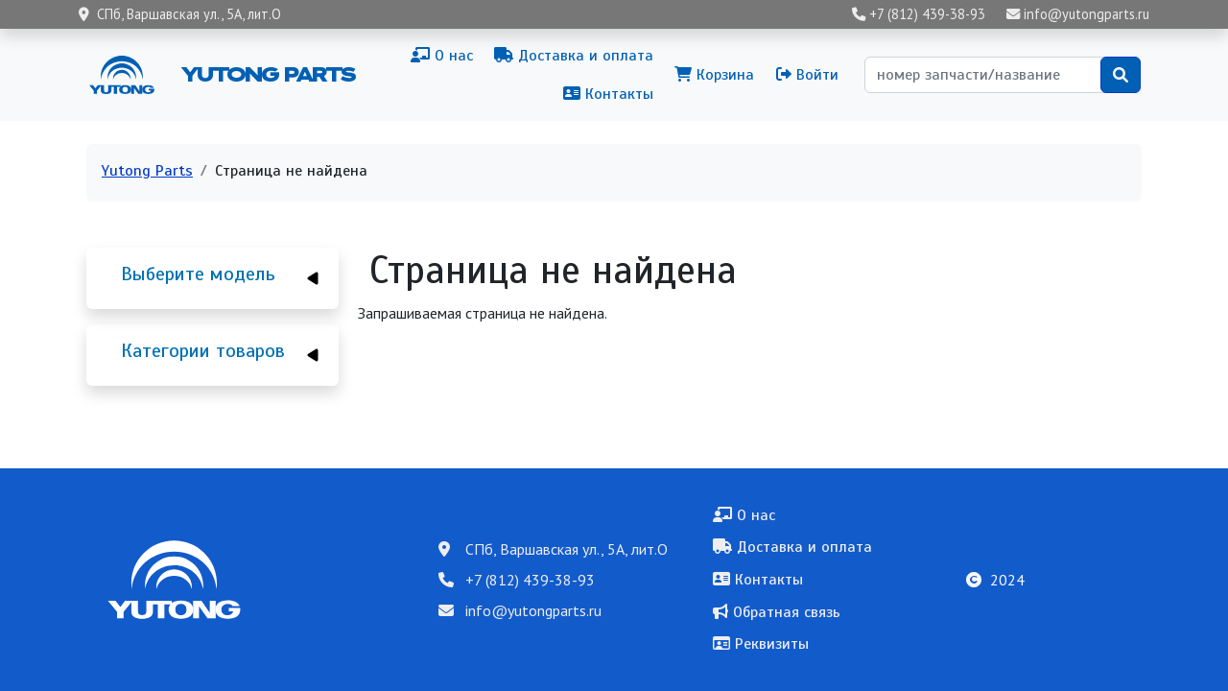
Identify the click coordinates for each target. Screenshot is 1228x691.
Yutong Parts (266, 73)
